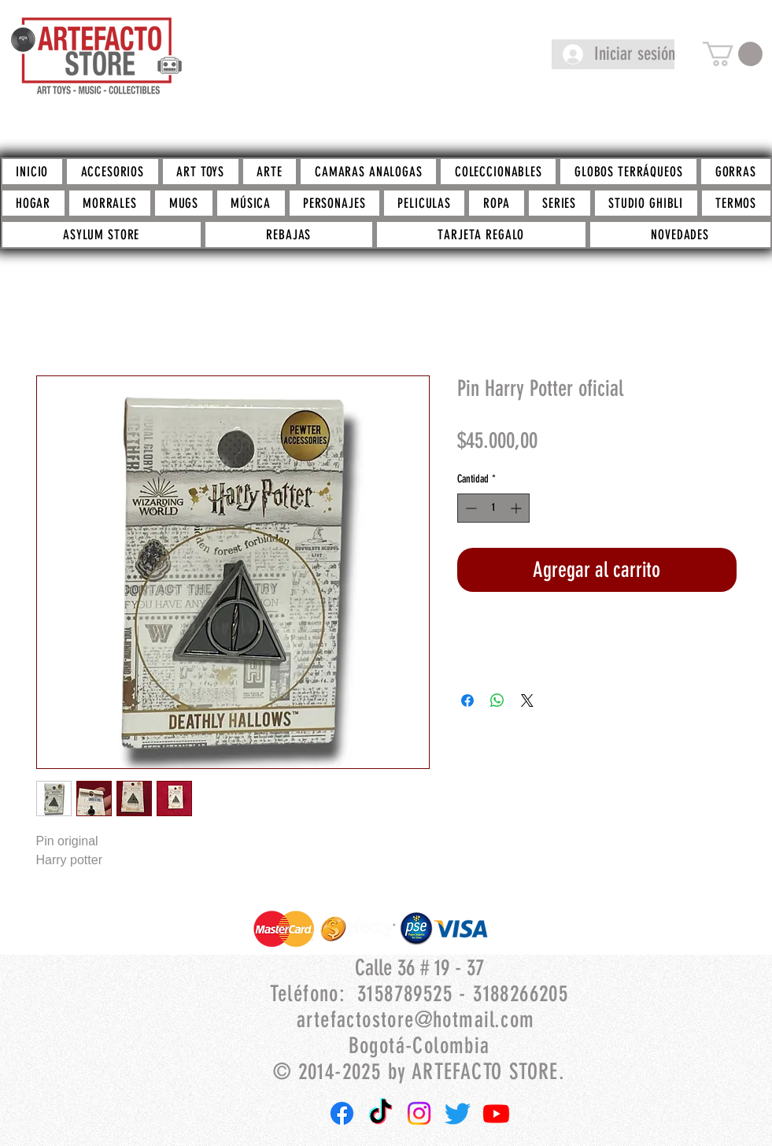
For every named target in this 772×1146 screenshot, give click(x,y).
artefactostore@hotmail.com (415, 1020)
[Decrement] (469, 508)
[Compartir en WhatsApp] (497, 700)
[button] (733, 54)
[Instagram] (419, 1113)
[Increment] (517, 508)
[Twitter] (457, 1113)
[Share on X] (527, 700)
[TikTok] (380, 1113)
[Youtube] (496, 1113)
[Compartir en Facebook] (467, 700)
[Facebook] (342, 1113)
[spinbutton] (493, 508)
